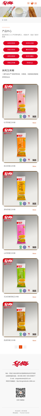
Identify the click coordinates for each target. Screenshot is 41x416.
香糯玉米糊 (11, 63)
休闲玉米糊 (30, 43)
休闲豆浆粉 (11, 43)
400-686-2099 (21, 376)
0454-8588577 (31, 376)
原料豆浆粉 (11, 56)
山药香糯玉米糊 (9, 253)
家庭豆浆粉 (11, 49)
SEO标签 (24, 411)
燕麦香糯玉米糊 (9, 340)
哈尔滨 (27, 413)
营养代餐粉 (30, 56)
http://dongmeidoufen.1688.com (26, 381)
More (34, 123)
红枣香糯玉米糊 (9, 122)
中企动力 (22, 413)
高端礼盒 (30, 63)
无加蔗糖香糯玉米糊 (11, 297)
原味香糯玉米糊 (9, 209)
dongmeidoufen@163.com (23, 378)
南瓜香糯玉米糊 (9, 166)
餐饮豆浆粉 (30, 49)
